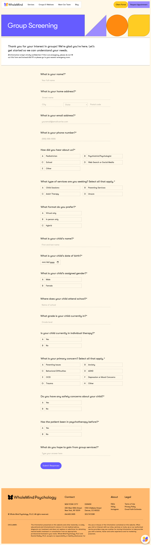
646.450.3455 (70, 514)
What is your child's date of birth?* (61, 255)
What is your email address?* (58, 115)
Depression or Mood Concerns (102, 377)
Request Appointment (138, 5)
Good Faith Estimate (133, 509)
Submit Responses (51, 466)
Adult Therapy (60, 194)
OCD (60, 377)
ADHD (102, 371)
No (61, 346)
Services (31, 5)
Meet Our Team (64, 5)
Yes (61, 339)
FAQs (113, 504)
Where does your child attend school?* (63, 298)
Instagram (115, 509)
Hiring (113, 507)
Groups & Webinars (46, 5)
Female (61, 286)
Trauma (60, 383)
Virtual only (61, 213)
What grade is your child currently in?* (63, 315)
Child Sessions (60, 188)
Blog (77, 5)
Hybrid (61, 226)
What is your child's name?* (57, 238)
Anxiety (102, 365)
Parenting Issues (60, 365)
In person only (61, 219)
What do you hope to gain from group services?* (69, 447)
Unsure (102, 194)
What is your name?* (53, 74)
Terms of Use (130, 504)
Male (61, 279)
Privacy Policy (130, 507)
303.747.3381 (90, 514)
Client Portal (121, 5)
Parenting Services (102, 188)
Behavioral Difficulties (60, 371)
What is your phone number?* (58, 132)
